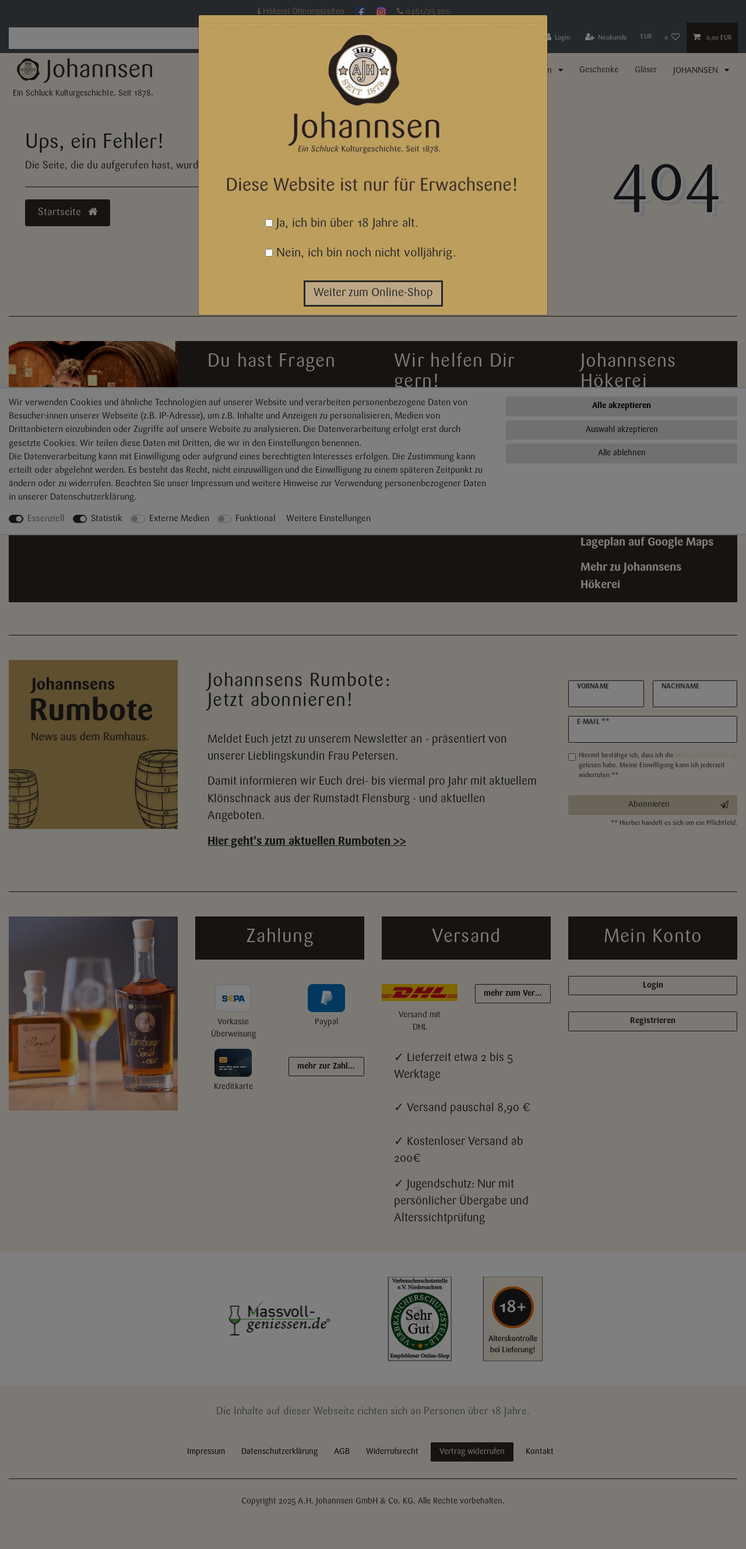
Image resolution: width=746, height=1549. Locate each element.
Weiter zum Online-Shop (373, 293)
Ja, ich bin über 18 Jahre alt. (341, 223)
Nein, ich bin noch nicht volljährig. (360, 253)
